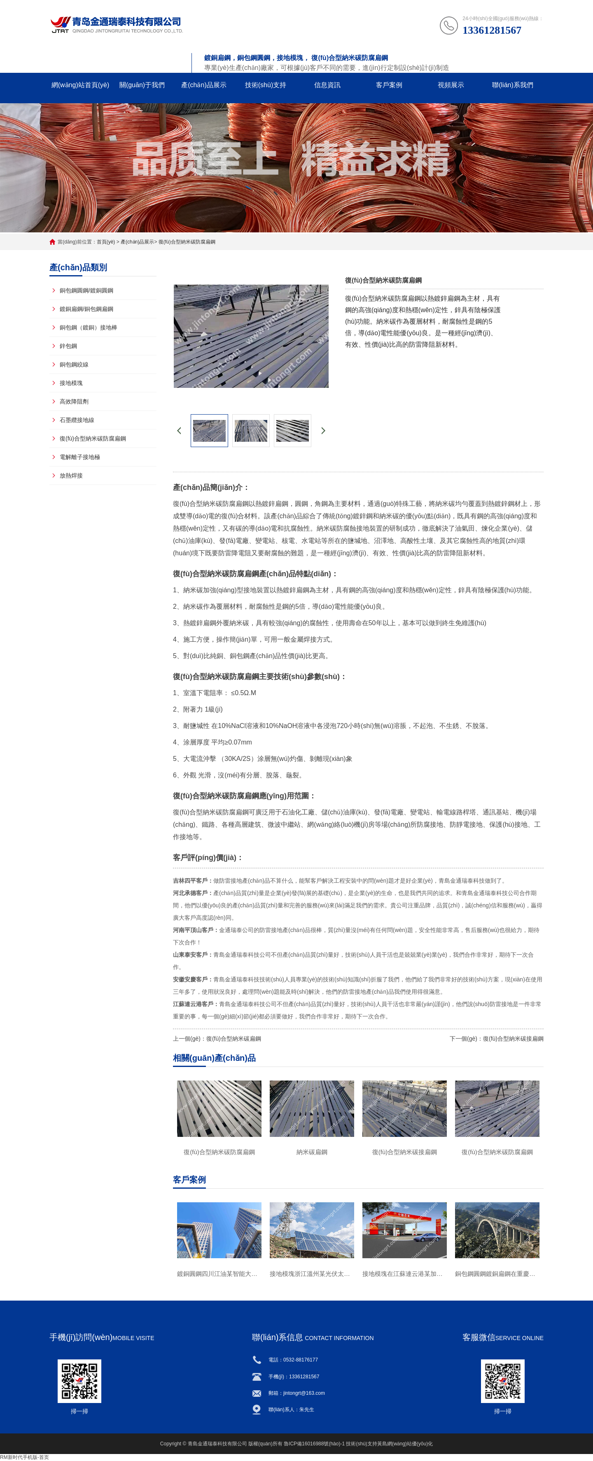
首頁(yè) (106, 242)
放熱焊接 (71, 475)
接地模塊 (71, 383)
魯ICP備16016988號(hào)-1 (314, 1444)
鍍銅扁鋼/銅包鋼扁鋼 (86, 309)
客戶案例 (389, 84)
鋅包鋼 (68, 346)
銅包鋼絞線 (74, 364)
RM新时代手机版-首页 (24, 1457)
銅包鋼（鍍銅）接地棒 (88, 327)
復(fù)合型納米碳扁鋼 (233, 1038)
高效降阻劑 (74, 401)
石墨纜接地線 (77, 420)
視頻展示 (451, 84)
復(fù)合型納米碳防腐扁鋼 (187, 242)
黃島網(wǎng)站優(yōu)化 (405, 1444)
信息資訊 (327, 84)
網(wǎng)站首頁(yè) (80, 84)
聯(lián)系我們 (512, 84)
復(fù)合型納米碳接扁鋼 (513, 1038)
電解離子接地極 (80, 457)
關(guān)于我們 (142, 84)
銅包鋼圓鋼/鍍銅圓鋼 (86, 290)
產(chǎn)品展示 (203, 84)
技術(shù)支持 (265, 84)
